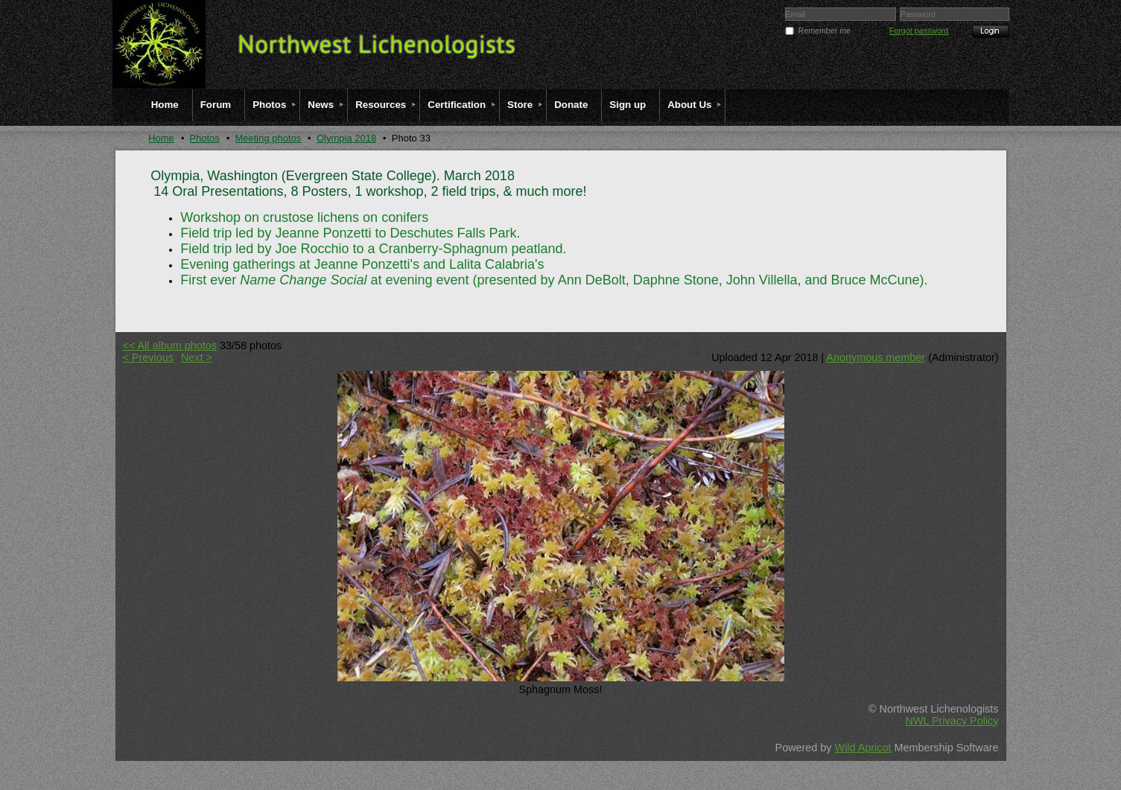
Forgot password (918, 30)
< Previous (148, 357)
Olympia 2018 (346, 138)
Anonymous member (875, 357)
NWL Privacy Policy (951, 721)
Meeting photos (268, 138)
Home (161, 138)
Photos (204, 138)
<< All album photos (170, 345)
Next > (196, 357)
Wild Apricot (863, 748)
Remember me (824, 30)
